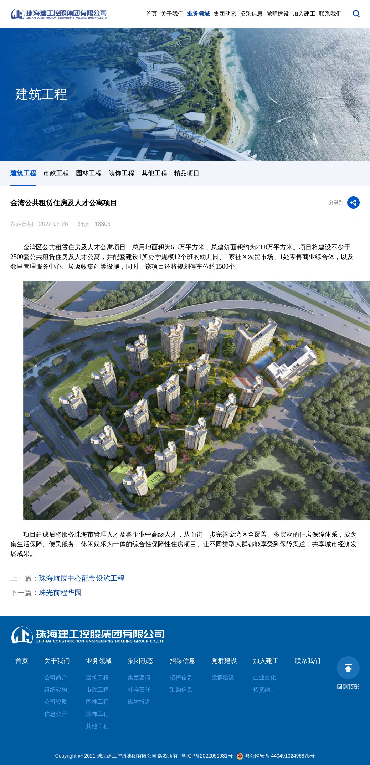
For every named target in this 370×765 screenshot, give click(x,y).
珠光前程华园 (60, 592)
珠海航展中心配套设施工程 (81, 578)
